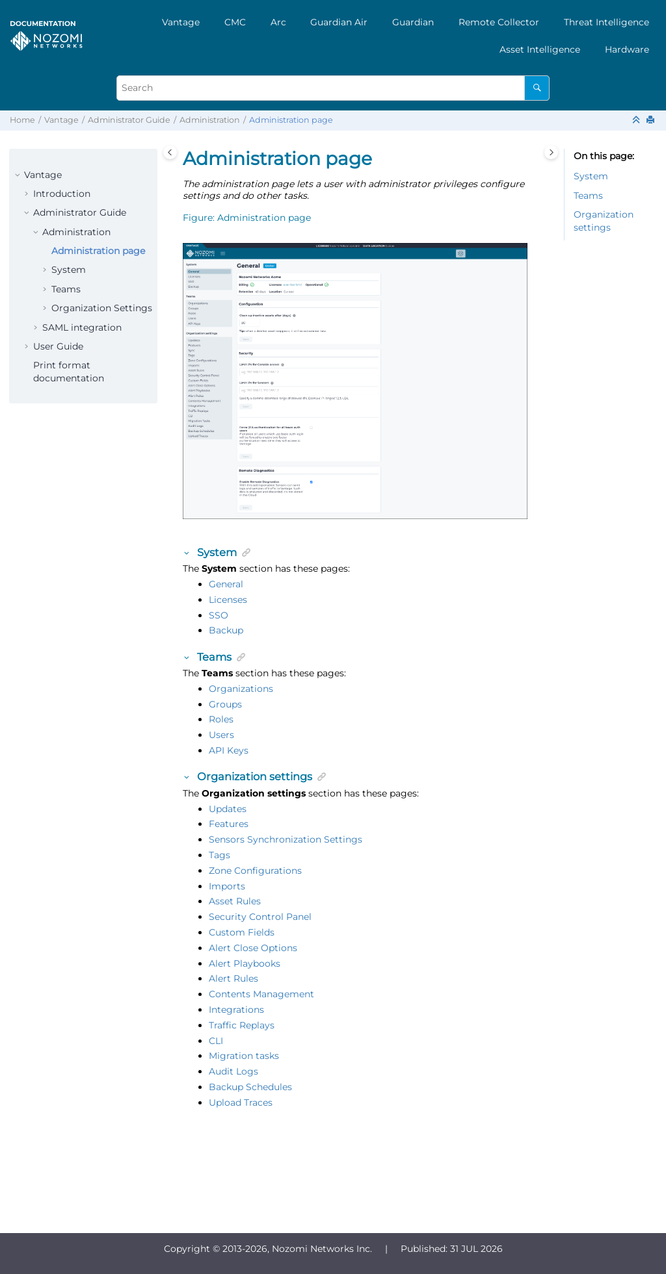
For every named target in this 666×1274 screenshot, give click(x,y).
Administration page (291, 120)
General (226, 584)
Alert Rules (233, 978)
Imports (227, 886)
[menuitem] (181, 22)
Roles (221, 719)
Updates (227, 809)
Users (221, 735)
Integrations (236, 1009)
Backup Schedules (250, 1087)
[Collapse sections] (637, 120)
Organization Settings (101, 308)
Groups (225, 704)
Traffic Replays (241, 1025)
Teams (66, 289)
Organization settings (603, 221)
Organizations (241, 688)
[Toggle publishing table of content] (170, 152)
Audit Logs (233, 1071)
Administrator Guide (129, 120)
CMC (235, 22)
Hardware (627, 49)
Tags (219, 855)
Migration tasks (244, 1056)
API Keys (228, 750)
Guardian (413, 22)
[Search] (537, 88)
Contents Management (261, 994)
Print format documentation (68, 371)
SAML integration (82, 327)
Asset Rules (235, 901)
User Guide (58, 346)
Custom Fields (241, 932)
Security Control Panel (260, 917)
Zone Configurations (255, 870)
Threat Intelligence (606, 22)
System (68, 269)
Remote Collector (499, 22)
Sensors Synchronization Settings (285, 839)
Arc (278, 22)
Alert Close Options (253, 948)
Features (228, 824)
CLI (216, 1041)
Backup (226, 630)
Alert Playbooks (244, 963)
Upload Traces (241, 1102)
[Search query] (333, 88)
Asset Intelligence (540, 49)
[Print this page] (651, 120)
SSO (218, 615)
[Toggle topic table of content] (551, 152)
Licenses (228, 599)
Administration (210, 120)
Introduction (61, 193)
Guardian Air (338, 22)
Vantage (181, 22)
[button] (19, 175)
